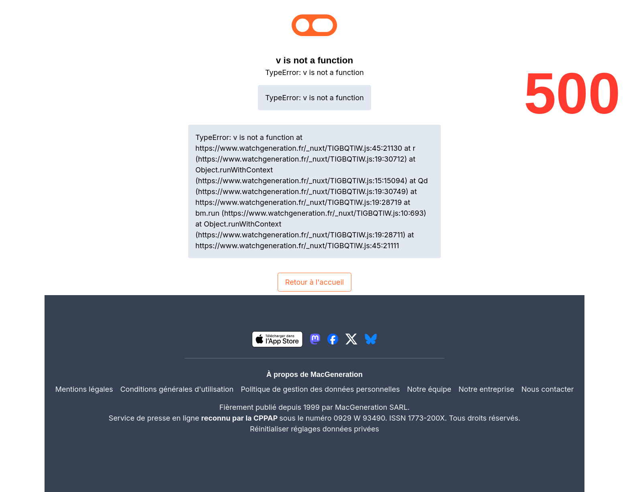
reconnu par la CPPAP (240, 418)
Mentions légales (84, 389)
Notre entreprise (486, 389)
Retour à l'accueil (314, 282)
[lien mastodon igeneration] (315, 339)
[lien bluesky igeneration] (371, 339)
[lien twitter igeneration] (351, 339)
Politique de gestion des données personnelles (320, 389)
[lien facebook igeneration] (332, 339)
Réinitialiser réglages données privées (314, 429)
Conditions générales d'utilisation (176, 389)
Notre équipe (429, 389)
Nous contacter (547, 389)
